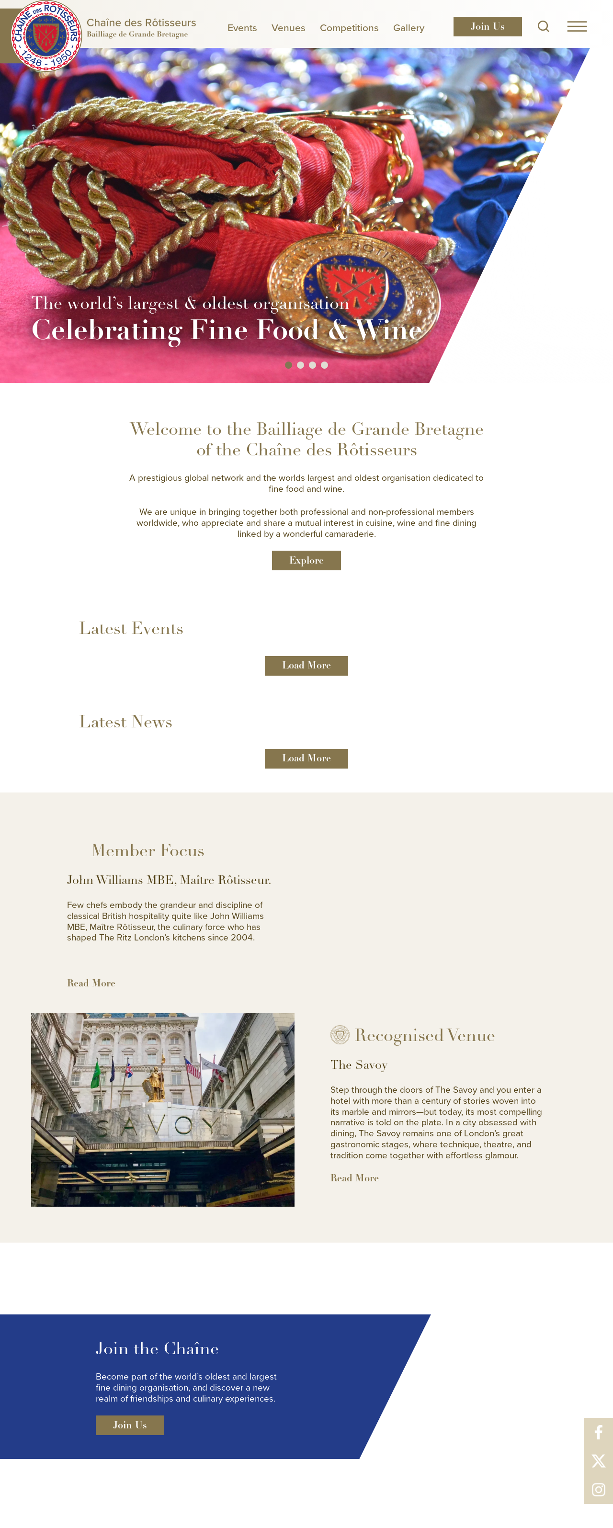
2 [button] (300, 365)
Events (242, 27)
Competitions (349, 27)
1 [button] (288, 365)
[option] (306, 191)
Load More (306, 665)
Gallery (408, 27)
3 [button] (312, 365)
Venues (289, 27)
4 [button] (324, 365)
